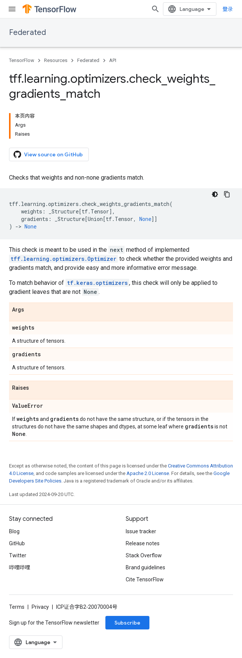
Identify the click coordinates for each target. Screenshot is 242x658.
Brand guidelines (145, 567)
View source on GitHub (48, 154)
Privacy (40, 607)
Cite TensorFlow (145, 579)
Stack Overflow (144, 555)
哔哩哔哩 (19, 567)
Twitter (17, 555)
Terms (16, 607)
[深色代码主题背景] (215, 194)
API (112, 60)
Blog (14, 531)
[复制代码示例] (227, 194)
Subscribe (127, 622)
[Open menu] (12, 9)
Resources (55, 60)
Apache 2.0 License (147, 473)
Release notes (143, 543)
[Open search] (155, 9)
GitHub (17, 543)
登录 (227, 9)
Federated (27, 32)
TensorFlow (21, 60)
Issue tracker (141, 531)
